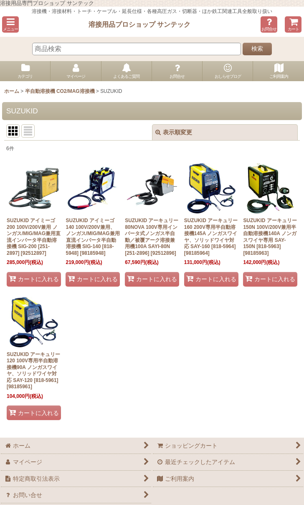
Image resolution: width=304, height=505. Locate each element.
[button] (10, 24)
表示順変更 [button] (173, 132)
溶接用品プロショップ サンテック (140, 24)
